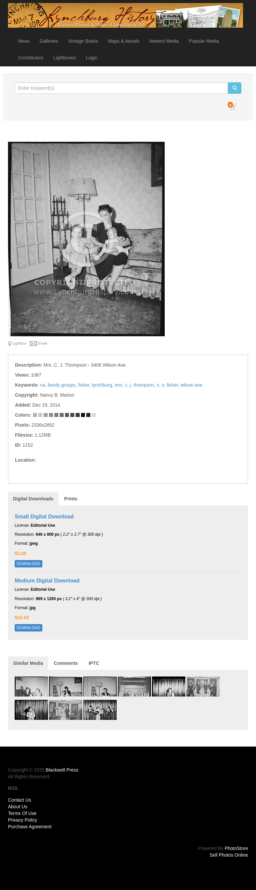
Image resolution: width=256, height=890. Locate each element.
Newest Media (164, 41)
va (42, 385)
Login (91, 57)
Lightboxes (64, 57)
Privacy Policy (22, 820)
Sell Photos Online (229, 855)
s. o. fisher (167, 385)
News (24, 41)
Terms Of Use (22, 813)
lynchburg (102, 385)
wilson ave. (191, 385)
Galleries (49, 41)
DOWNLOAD (28, 563)
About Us (17, 806)
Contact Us (19, 800)
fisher (83, 385)
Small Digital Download (44, 516)
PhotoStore (236, 848)
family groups (61, 385)
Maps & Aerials (123, 41)
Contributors (30, 57)
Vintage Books (83, 41)
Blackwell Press (62, 770)
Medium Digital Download (47, 580)
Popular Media (204, 41)
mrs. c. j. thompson (134, 385)
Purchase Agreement (30, 826)
